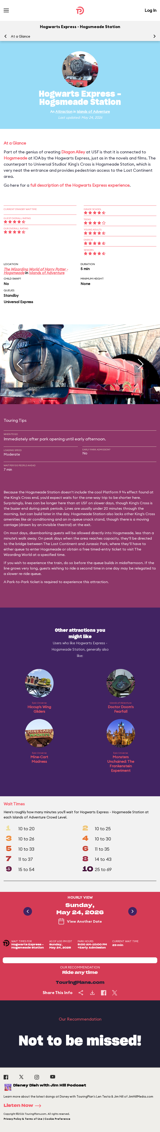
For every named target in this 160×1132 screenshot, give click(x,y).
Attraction (63, 111)
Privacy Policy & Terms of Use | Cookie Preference (37, 1118)
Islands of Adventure (93, 111)
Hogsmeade (15, 158)
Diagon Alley (73, 151)
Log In (150, 10)
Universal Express (18, 301)
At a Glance (20, 36)
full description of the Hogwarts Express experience (80, 185)
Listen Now (24, 1106)
